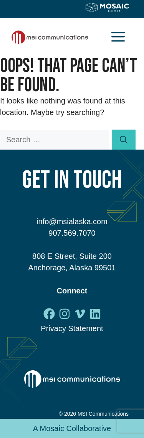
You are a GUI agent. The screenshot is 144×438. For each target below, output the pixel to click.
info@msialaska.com (72, 221)
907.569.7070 (71, 233)
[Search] (124, 140)
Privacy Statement (72, 328)
